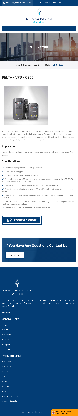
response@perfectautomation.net (18, 3)
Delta (47, 65)
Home (17, 65)
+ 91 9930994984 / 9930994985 (50, 3)
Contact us (15, 255)
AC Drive (38, 65)
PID (5, 391)
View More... (6, 312)
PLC (5, 376)
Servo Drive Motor (11, 396)
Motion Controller (10, 401)
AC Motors (8, 367)
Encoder (7, 386)
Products (27, 65)
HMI (5, 381)
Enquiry (7, 345)
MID (40, 412)
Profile (6, 330)
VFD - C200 (58, 65)
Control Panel (9, 372)
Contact (7, 349)
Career (6, 340)
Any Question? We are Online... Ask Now (63, 413)
